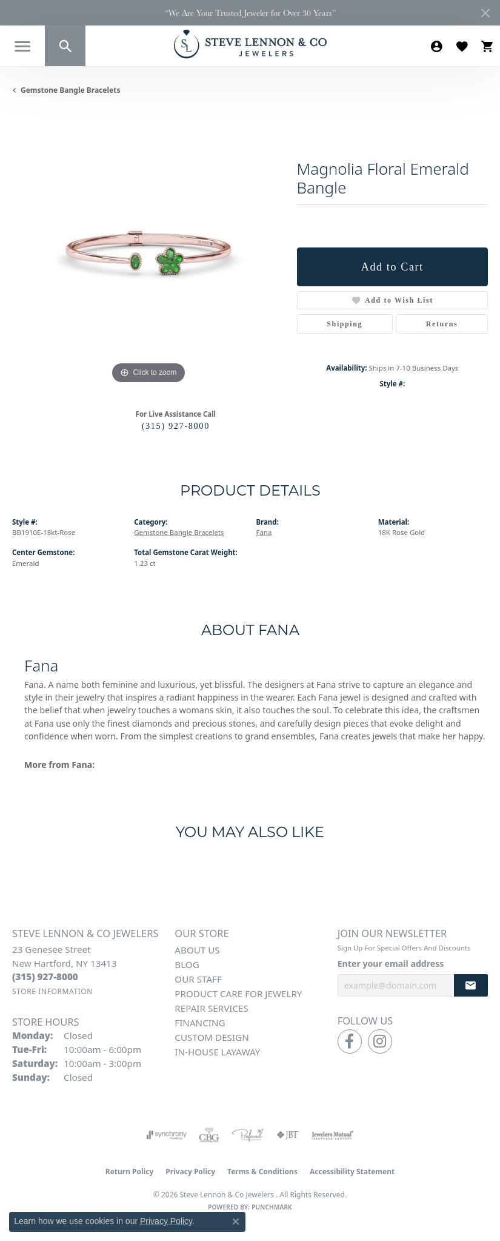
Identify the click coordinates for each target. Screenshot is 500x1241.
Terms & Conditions (262, 1171)
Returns (442, 324)
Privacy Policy (190, 1171)
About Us (197, 950)
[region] (148, 250)
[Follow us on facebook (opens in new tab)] (350, 1041)
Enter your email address (391, 963)
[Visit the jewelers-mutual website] (332, 1135)
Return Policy (129, 1171)
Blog (187, 964)
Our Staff (198, 979)
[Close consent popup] (235, 1221)
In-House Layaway (217, 1052)
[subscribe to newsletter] (471, 985)
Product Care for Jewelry (238, 993)
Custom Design (211, 1037)
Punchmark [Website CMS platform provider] (272, 1207)
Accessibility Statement (352, 1171)
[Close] (485, 13)
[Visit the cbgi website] (209, 1135)
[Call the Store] (45, 976)
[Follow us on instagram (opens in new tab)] (380, 1041)
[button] (65, 45)
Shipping (344, 324)
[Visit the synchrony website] (167, 1135)
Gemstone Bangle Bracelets (70, 90)
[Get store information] (52, 991)
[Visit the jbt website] (287, 1135)
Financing (200, 1023)
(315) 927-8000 (176, 426)
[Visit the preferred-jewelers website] (248, 1135)
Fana (264, 532)
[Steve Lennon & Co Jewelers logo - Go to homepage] (250, 43)
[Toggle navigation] (22, 46)
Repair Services (211, 1008)
